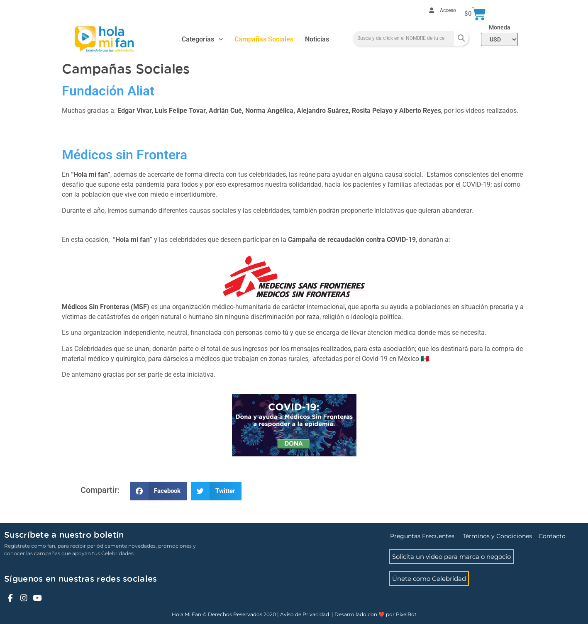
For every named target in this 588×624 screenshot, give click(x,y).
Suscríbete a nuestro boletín (64, 535)
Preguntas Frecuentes (422, 536)
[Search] (461, 38)
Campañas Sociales (263, 39)
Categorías (202, 39)
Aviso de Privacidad (304, 614)
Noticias (317, 39)
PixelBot (406, 614)
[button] (158, 491)
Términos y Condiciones (497, 536)
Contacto (552, 536)
